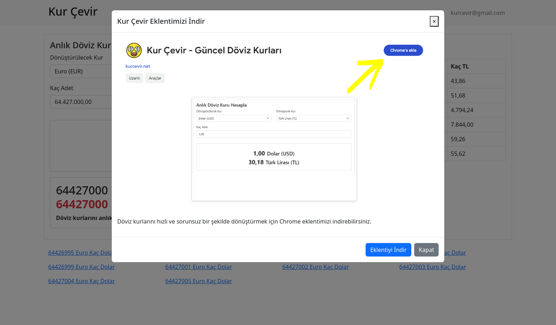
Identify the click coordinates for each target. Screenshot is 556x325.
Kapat (426, 244)
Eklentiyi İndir (388, 244)
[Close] (434, 15)
